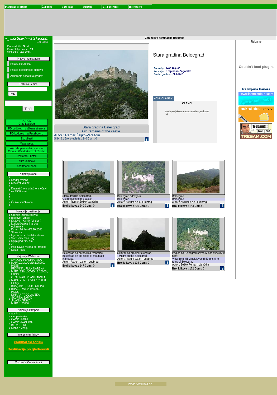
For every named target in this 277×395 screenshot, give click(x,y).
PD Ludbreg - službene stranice (26, 128)
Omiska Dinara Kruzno (24, 214)
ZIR (13, 244)
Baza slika (67, 6)
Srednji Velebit (19, 180)
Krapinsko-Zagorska (178, 71)
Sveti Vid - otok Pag (23, 238)
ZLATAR (178, 74)
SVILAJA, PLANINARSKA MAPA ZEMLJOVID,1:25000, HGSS (28, 262)
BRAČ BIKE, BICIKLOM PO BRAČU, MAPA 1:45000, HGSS (27, 289)
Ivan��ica (173, 68)
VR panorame (110, 6)
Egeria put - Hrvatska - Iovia (27, 235)
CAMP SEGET (19, 319)
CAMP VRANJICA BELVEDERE (21, 324)
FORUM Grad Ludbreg (26, 122)
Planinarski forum (28, 342)
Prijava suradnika (20, 63)
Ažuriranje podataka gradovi (26, 76)
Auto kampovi (27, 161)
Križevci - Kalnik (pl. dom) (26, 220)
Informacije (135, 6)
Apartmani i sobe (26, 166)
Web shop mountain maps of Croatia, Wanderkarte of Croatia (26, 150)
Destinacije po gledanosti (28, 349)
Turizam (87, 6)
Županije (47, 6)
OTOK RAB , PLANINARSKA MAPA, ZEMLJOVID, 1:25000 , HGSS (29, 280)
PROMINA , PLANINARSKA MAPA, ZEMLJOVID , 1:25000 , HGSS (29, 271)
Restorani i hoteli (26, 156)
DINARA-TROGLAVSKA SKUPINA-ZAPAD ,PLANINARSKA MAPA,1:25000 (25, 299)
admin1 (15, 313)
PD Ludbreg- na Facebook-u (26, 133)
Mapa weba (27, 143)
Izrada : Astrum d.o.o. (140, 384)
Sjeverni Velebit (20, 183)
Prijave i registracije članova (26, 69)
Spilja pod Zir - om (22, 241)
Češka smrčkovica (22, 202)
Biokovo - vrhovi (20, 217)
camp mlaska (19, 316)
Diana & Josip (19, 328)
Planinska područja (16, 6)
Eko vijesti (26, 138)
